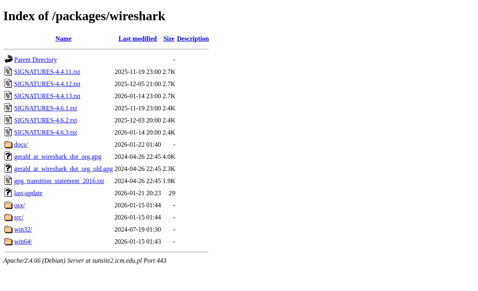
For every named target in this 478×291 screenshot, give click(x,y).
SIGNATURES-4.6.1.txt (45, 108)
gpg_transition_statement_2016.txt (59, 180)
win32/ (23, 229)
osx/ (19, 205)
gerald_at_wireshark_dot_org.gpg (57, 156)
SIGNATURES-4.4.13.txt (47, 96)
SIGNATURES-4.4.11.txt (47, 71)
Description (193, 38)
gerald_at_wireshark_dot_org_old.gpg (63, 168)
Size (169, 38)
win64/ (23, 241)
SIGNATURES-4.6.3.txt (45, 132)
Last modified (138, 38)
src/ (18, 217)
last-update (28, 193)
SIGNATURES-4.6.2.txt (45, 120)
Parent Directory (35, 59)
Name (63, 38)
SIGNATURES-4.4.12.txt (47, 83)
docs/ (21, 144)
